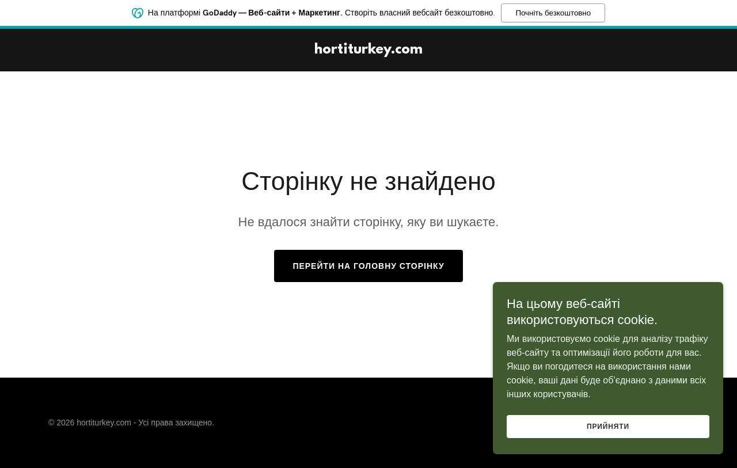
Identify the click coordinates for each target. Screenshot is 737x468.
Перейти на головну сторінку (368, 266)
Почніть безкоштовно (553, 11)
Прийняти (608, 435)
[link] (368, 50)
